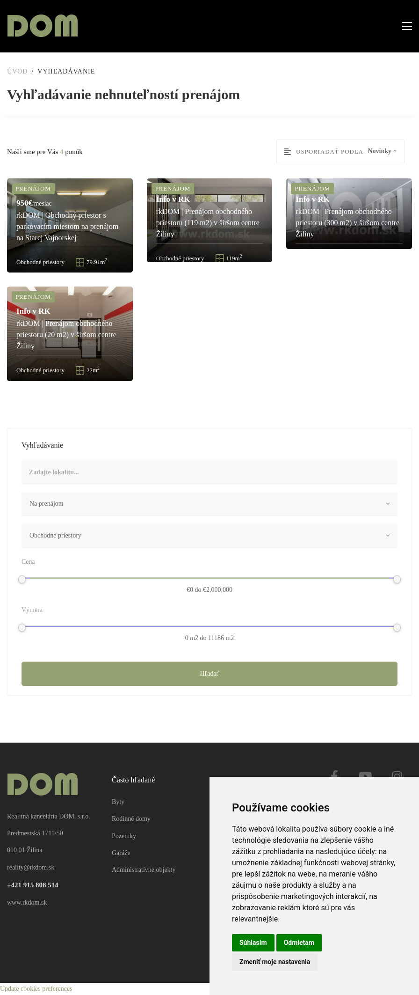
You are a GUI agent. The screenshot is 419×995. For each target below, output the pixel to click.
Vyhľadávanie (66, 71)
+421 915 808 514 (32, 885)
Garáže (121, 852)
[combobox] (209, 504)
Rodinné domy (131, 819)
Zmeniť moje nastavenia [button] (274, 962)
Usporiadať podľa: (324, 151)
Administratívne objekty (143, 870)
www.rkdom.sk (27, 903)
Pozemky (124, 836)
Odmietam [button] (299, 942)
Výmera (32, 609)
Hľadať (209, 673)
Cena (28, 561)
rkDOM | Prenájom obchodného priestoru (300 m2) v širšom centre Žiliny (347, 222)
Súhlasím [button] (253, 942)
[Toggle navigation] (404, 26)
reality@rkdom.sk (30, 867)
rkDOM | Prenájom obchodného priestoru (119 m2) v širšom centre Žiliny (208, 222)
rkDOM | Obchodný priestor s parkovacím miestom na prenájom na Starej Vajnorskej (67, 226)
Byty (118, 801)
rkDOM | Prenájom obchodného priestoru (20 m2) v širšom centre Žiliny (66, 335)
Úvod (17, 71)
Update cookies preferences (36, 988)
